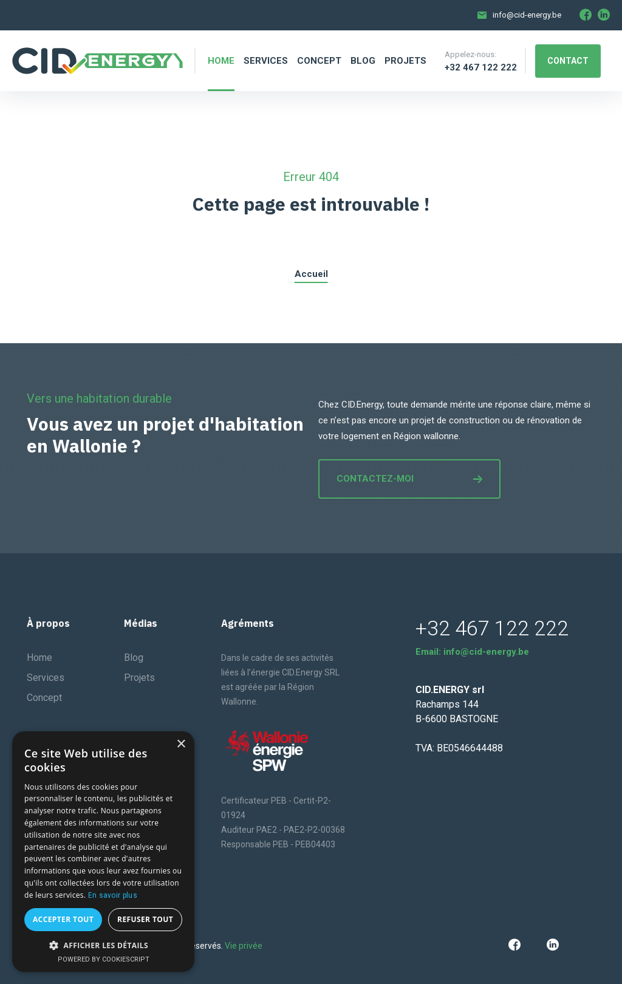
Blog (133, 657)
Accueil (311, 273)
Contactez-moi (409, 478)
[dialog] (103, 851)
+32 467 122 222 (481, 67)
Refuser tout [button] (145, 919)
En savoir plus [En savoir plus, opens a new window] (112, 895)
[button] (103, 945)
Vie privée (243, 946)
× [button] (180, 744)
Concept (44, 697)
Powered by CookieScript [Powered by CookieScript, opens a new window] (103, 959)
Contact (568, 61)
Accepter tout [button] (63, 919)
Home (39, 657)
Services (45, 677)
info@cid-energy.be (527, 14)
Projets (139, 677)
